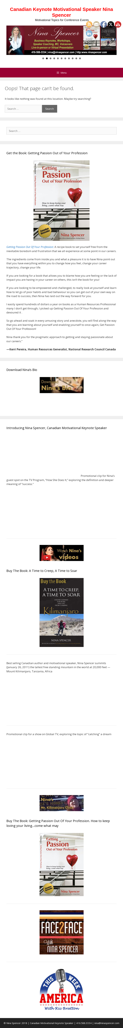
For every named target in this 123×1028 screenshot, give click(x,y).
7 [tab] (65, 58)
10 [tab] (76, 58)
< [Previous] (10, 39)
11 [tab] (80, 58)
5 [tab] (58, 58)
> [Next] (112, 39)
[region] (61, 40)
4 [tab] (54, 58)
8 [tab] (69, 58)
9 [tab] (73, 58)
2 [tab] (47, 58)
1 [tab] (43, 58)
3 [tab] (50, 58)
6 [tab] (61, 58)
